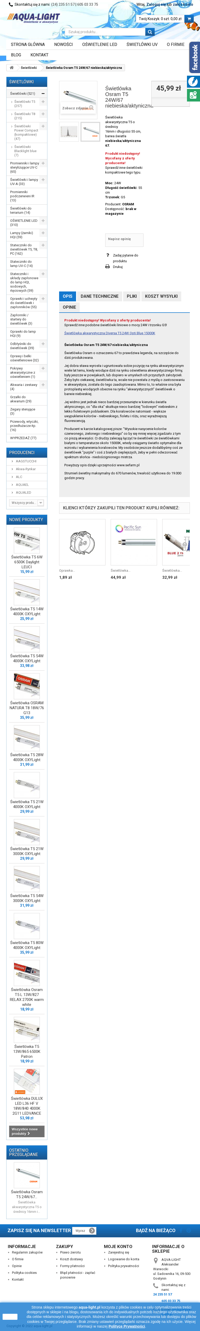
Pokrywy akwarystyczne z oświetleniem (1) (22, 372)
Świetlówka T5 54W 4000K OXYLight (26, 658)
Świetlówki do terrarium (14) (21, 210)
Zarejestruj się (118, 1252)
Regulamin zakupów (27, 1252)
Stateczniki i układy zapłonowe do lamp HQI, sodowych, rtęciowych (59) (24, 282)
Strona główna (28, 44)
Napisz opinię (119, 239)
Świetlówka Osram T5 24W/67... (27, 1194)
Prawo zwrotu (70, 1252)
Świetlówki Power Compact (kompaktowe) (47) (26, 132)
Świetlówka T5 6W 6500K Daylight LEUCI (26, 562)
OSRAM (128, 204)
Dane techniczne (99, 296)
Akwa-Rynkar (25, 469)
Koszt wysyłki (161, 296)
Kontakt (39, 54)
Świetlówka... (120, 570)
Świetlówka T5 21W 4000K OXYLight (26, 804)
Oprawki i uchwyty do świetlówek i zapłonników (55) (23, 303)
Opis (67, 296)
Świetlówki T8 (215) (24, 116)
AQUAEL (22, 485)
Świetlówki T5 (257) (24, 104)
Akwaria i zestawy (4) (23, 387)
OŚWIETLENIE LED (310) (24, 223)
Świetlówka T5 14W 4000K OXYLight (26, 611)
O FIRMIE (175, 44)
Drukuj (118, 267)
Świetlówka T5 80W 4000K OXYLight (26, 945)
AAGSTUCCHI (25, 461)
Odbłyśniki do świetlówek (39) (22, 346)
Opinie (69, 307)
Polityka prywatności (123, 1266)
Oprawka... (67, 570)
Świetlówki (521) (22, 94)
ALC (18, 477)
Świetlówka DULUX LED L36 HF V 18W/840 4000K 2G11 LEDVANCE (27, 1106)
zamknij (10, 1317)
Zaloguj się (156, 4)
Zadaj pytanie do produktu (125, 258)
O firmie (17, 1259)
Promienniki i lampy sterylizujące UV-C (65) (24, 167)
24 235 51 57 (162, 1294)
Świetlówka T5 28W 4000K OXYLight (26, 757)
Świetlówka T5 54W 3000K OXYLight (26, 898)
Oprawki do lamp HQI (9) (23, 334)
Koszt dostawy (71, 1259)
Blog (16, 54)
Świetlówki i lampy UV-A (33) (24, 182)
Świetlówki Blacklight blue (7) (25, 151)
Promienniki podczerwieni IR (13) (22, 196)
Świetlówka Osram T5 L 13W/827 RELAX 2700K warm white (27, 997)
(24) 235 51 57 (63, 4)
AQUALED (23, 492)
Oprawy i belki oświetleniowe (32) (24, 358)
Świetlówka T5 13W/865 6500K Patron (26, 1051)
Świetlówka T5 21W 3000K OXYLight (26, 851)
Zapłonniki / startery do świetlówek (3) (21, 319)
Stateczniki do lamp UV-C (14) (21, 264)
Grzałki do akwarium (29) (21, 399)
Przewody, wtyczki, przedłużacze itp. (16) (24, 426)
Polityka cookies (24, 1273)
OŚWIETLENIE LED (99, 44)
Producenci (22, 452)
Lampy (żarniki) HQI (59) (21, 235)
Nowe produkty (26, 519)
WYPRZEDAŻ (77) (23, 438)
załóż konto (183, 4)
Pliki (132, 296)
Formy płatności (72, 1266)
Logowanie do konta (123, 1259)
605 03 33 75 (87, 4)
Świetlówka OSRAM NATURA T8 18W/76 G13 (27, 708)
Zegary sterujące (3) (22, 411)
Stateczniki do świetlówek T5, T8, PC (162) (24, 249)
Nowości (63, 44)
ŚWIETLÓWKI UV (142, 44)
